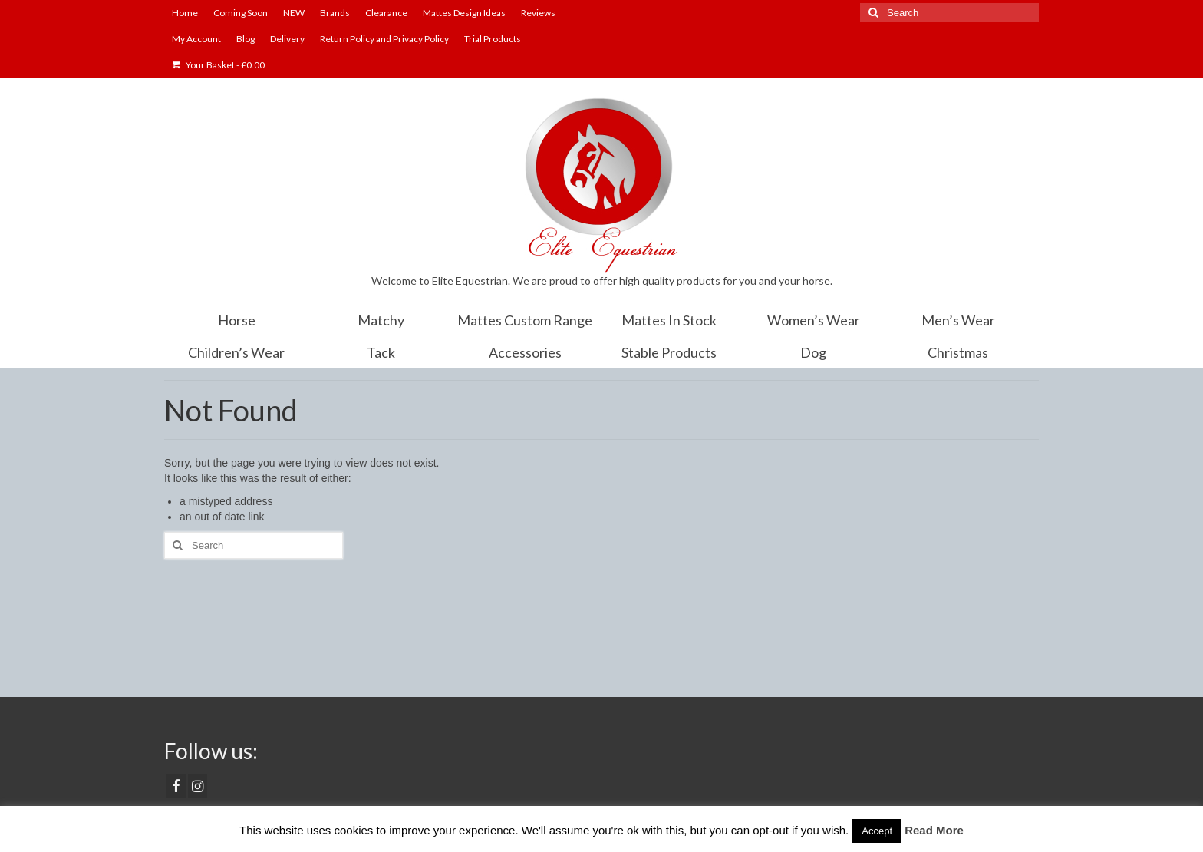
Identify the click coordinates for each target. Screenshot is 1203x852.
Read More (934, 830)
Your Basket (218, 65)
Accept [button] (877, 831)
